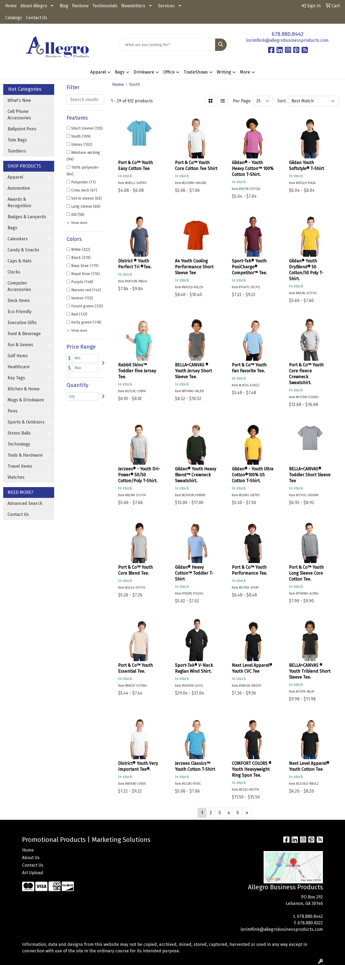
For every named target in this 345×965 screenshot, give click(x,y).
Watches (16, 477)
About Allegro (33, 5)
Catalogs (13, 17)
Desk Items (19, 300)
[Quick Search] (167, 45)
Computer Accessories (19, 286)
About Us (31, 857)
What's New (19, 100)
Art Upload (32, 872)
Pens (13, 411)
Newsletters (133, 5)
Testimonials (105, 5)
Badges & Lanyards (27, 216)
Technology (19, 444)
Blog (64, 5)
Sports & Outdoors (26, 422)
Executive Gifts (22, 322)
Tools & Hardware (25, 455)
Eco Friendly (20, 311)
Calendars (18, 238)
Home (11, 5)
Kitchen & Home (24, 388)
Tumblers (17, 151)
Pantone (80, 5)
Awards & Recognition (19, 202)
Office (169, 72)
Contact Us (36, 17)
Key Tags (16, 377)
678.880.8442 (287, 34)
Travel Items (20, 466)
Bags (120, 72)
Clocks (14, 272)
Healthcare (19, 366)
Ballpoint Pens (22, 128)
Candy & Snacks (23, 249)
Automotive (19, 188)
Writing (224, 72)
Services (166, 5)
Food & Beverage (24, 333)
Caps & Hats (20, 260)
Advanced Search (25, 503)
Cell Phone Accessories (19, 114)
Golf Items (18, 355)
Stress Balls (19, 433)
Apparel (98, 72)
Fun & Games (20, 344)
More (245, 72)
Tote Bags (17, 140)
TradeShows (196, 72)
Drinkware (143, 72)
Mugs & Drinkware (26, 399)
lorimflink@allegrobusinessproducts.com (287, 40)
